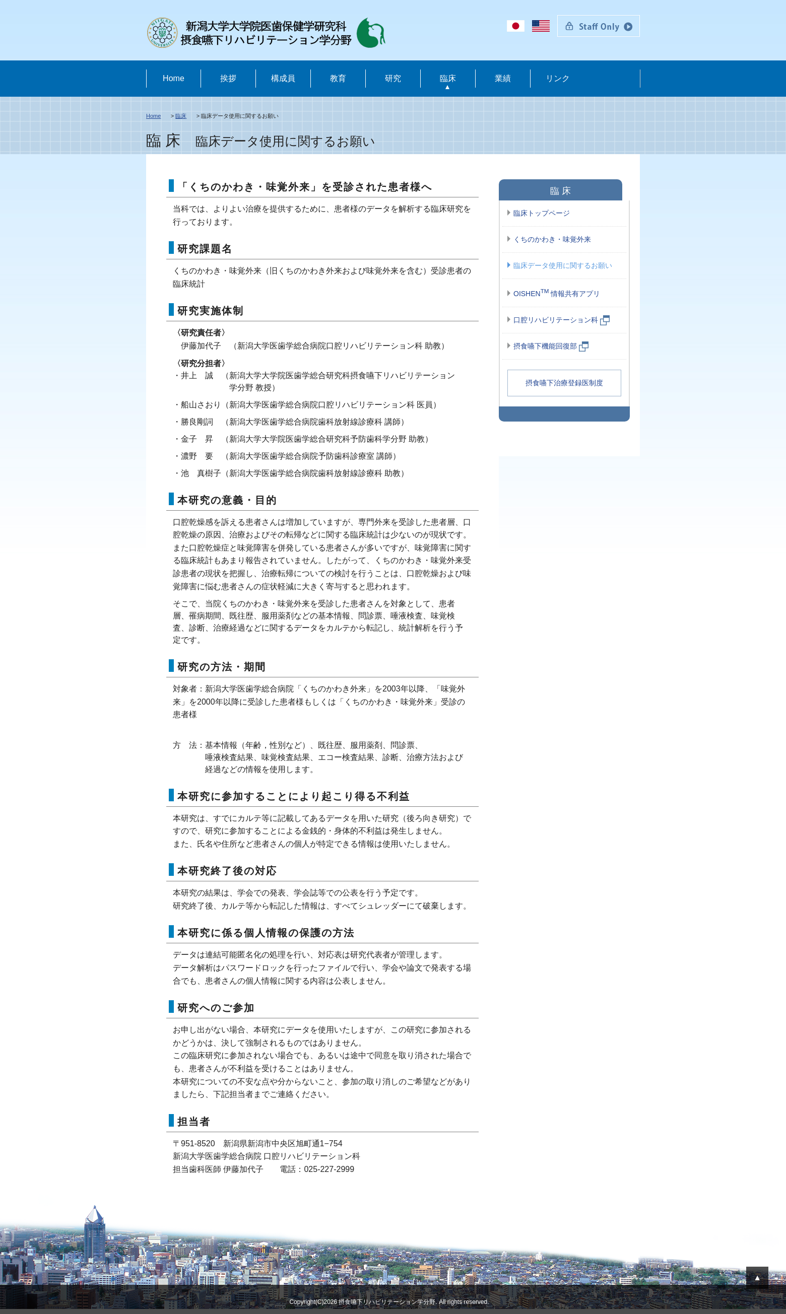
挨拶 (228, 78)
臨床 (448, 78)
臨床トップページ (541, 213)
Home (173, 78)
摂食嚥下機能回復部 (551, 346)
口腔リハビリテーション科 (561, 320)
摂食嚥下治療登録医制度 (564, 383)
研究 (393, 78)
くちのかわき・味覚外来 (552, 239)
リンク (558, 78)
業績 (503, 78)
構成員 (283, 78)
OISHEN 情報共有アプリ (556, 293)
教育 (338, 78)
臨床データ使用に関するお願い (562, 265)
